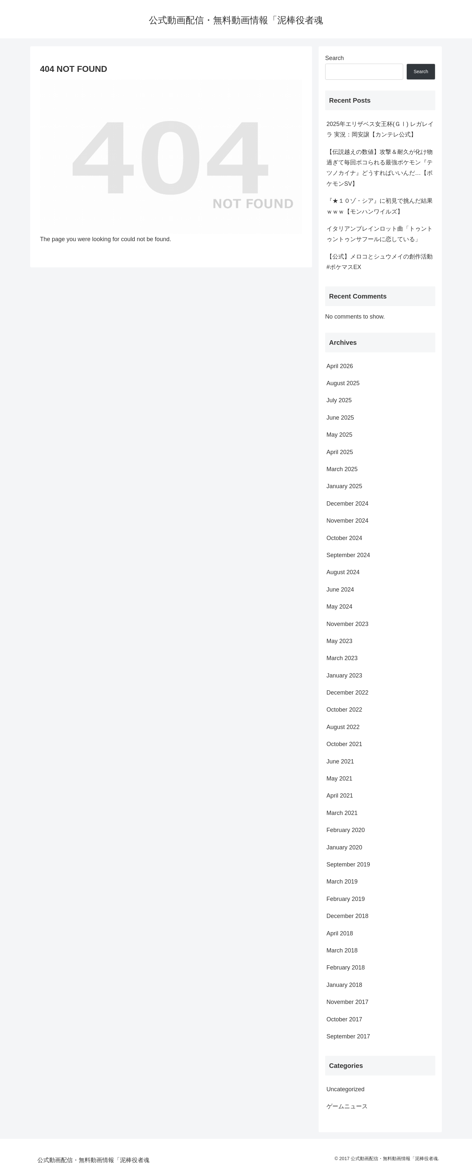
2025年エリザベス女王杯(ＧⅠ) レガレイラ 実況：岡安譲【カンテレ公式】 (380, 129)
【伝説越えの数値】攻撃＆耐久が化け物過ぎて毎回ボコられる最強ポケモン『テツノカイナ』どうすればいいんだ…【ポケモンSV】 (379, 168)
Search (334, 58)
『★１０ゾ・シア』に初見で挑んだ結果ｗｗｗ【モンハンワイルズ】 (379, 206)
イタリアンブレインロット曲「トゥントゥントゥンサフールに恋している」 (379, 233)
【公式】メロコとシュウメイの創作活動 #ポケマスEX (379, 261)
